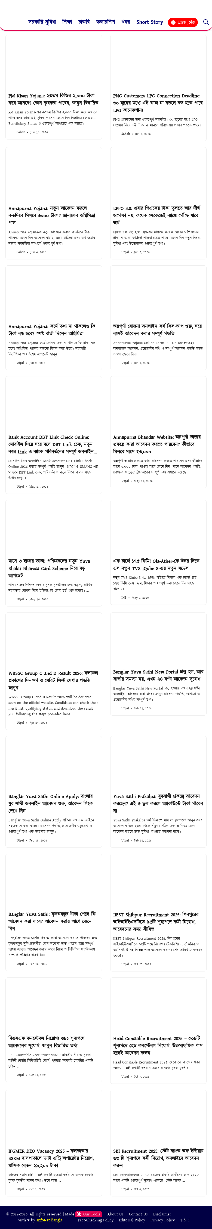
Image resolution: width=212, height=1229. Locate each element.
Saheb (21, 132)
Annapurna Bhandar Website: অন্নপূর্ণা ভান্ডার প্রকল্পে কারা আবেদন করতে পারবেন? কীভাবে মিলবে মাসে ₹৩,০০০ (157, 444)
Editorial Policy (132, 1220)
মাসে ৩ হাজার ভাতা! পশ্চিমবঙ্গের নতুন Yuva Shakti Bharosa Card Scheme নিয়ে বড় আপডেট (49, 568)
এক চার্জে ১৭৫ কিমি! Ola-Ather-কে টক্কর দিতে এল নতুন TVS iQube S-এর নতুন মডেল (156, 565)
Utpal (125, 252)
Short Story (149, 22)
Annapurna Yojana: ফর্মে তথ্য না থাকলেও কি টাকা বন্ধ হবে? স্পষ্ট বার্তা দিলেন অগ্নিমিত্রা (51, 330)
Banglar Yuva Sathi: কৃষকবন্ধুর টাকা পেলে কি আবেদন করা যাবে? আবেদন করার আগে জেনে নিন (52, 921)
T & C (185, 1220)
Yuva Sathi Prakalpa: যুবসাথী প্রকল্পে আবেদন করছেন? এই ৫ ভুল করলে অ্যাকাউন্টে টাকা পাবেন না (158, 804)
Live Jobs (183, 22)
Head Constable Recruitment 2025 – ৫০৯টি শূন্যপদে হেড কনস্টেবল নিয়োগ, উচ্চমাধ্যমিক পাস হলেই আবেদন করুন (157, 1046)
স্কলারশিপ (105, 22)
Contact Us (138, 1214)
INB (124, 597)
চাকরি (84, 22)
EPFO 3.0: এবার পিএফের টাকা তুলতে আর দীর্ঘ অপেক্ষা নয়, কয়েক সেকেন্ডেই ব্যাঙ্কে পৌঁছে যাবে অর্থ (156, 216)
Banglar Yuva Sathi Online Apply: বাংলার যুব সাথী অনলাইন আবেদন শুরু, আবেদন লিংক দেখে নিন (50, 804)
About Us (115, 1214)
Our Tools (88, 1214)
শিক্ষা (67, 22)
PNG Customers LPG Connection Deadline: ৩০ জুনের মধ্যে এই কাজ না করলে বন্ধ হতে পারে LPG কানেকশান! (157, 103)
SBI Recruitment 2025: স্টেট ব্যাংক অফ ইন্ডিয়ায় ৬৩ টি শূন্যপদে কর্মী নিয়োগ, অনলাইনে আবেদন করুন (158, 1158)
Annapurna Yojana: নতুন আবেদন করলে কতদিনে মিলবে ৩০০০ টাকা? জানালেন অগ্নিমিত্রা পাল (51, 216)
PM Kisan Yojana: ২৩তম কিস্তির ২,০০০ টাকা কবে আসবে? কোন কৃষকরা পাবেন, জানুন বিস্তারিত (53, 100)
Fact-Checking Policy (95, 1220)
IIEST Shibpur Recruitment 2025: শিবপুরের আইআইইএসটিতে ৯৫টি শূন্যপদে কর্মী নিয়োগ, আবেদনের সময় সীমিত (155, 922)
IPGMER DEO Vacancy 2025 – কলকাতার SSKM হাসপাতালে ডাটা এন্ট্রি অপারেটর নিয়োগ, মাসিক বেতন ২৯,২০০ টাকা (51, 1158)
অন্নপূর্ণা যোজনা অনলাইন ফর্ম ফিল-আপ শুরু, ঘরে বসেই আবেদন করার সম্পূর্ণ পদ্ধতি (157, 330)
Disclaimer (162, 1214)
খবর (125, 22)
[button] (206, 22)
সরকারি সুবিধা (42, 22)
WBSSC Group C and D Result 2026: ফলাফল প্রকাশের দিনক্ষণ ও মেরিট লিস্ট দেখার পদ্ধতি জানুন (53, 680)
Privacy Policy (162, 1220)
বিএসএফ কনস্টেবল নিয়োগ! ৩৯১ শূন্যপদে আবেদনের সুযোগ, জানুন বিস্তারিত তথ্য (46, 1042)
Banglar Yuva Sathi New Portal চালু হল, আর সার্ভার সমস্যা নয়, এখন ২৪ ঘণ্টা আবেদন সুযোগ (158, 676)
